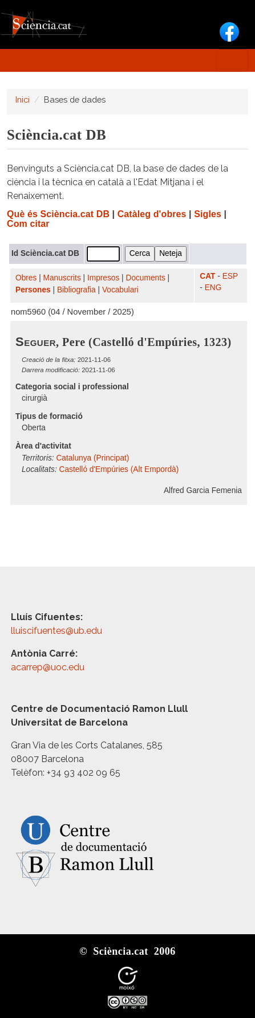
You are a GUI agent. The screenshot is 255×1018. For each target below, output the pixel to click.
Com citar (28, 224)
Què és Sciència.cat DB (58, 214)
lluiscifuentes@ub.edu (57, 630)
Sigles (207, 214)
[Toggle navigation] (232, 60)
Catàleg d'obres (152, 214)
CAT (207, 276)
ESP (230, 276)
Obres (26, 278)
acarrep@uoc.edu (47, 667)
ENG (213, 287)
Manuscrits (62, 278)
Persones (33, 290)
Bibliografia (76, 290)
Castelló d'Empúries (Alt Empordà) (119, 469)
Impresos (103, 278)
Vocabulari (120, 290)
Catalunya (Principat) (92, 458)
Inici (22, 99)
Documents (145, 278)
